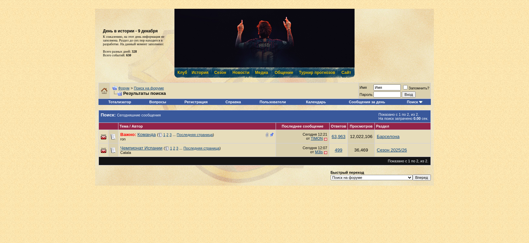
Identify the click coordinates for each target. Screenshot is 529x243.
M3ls (319, 152)
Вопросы (157, 102)
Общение (284, 72)
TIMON (317, 138)
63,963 (338, 136)
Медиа (261, 72)
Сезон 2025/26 (392, 150)
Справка (233, 102)
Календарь (316, 102)
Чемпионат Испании (141, 148)
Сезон (220, 72)
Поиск (412, 102)
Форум (123, 88)
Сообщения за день (367, 102)
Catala (125, 153)
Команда (146, 134)
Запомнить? (416, 88)
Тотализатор (119, 102)
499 (338, 150)
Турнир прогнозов (316, 72)
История (200, 72)
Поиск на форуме (149, 88)
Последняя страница (195, 135)
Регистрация (196, 102)
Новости (240, 72)
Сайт (346, 72)
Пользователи (273, 102)
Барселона (388, 136)
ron (123, 139)
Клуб (182, 72)
